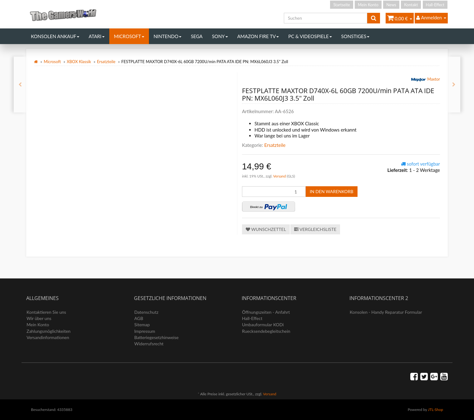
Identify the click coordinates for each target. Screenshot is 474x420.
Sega (197, 36)
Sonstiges (355, 36)
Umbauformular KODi (263, 324)
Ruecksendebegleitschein (266, 331)
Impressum (144, 331)
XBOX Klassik (79, 61)
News (391, 4)
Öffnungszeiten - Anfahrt (266, 312)
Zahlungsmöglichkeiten (49, 331)
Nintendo (168, 36)
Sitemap (142, 324)
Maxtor (425, 79)
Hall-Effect (435, 4)
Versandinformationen (48, 337)
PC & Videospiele (310, 36)
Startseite (341, 4)
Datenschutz (146, 312)
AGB (138, 318)
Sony (220, 36)
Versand (280, 176)
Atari (97, 36)
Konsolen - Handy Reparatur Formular (386, 312)
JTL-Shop (435, 409)
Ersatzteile (106, 61)
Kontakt (411, 4)
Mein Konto (368, 4)
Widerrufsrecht (149, 343)
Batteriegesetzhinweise (156, 337)
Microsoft (129, 36)
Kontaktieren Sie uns (46, 312)
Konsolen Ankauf (55, 36)
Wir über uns (39, 318)
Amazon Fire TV (258, 36)
